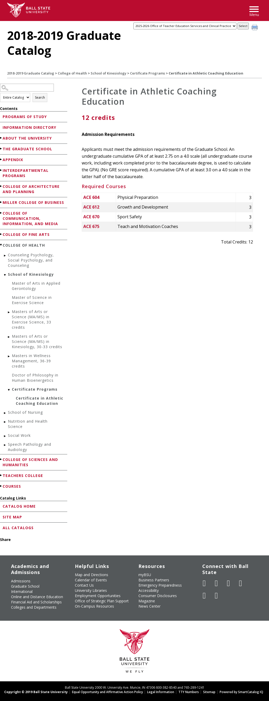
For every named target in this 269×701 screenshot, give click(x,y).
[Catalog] (184, 26)
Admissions (20, 580)
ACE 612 (91, 207)
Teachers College (23, 475)
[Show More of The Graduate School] (1, 148)
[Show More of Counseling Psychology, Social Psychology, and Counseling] (5, 255)
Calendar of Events (91, 579)
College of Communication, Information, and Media (30, 218)
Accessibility (148, 590)
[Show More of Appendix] (1, 159)
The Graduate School (27, 148)
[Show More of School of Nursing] (5, 413)
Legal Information (160, 692)
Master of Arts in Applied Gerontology (36, 286)
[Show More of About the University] (1, 138)
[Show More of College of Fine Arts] (1, 234)
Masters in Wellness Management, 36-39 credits (31, 361)
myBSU (144, 574)
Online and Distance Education (37, 596)
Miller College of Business (33, 202)
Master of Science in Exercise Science (32, 300)
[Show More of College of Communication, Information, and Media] (1, 213)
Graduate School (25, 586)
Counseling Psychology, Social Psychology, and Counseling (31, 260)
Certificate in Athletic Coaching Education (39, 401)
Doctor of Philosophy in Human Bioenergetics (35, 378)
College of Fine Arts (26, 234)
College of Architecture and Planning (31, 189)
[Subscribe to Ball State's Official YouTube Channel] (228, 583)
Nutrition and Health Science (28, 424)
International (22, 591)
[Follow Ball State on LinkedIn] (204, 595)
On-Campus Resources (94, 606)
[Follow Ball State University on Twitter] (216, 583)
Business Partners (153, 579)
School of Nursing (25, 412)
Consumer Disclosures (157, 595)
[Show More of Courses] (1, 486)
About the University (27, 138)
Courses (12, 486)
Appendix (13, 159)
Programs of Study (25, 116)
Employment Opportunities (98, 595)
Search (40, 97)
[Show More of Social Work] (5, 436)
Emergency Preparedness (160, 585)
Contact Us (84, 585)
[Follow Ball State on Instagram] (241, 583)
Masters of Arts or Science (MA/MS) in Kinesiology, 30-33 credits (37, 341)
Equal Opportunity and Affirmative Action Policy (107, 692)
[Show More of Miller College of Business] (1, 202)
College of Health (72, 73)
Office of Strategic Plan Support (102, 600)
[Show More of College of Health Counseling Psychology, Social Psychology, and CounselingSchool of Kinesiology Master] (1, 245)
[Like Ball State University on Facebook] (204, 583)
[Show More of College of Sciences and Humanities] (1, 459)
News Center (149, 606)
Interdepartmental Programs (26, 173)
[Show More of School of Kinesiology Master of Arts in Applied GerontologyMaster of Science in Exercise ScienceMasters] (5, 275)
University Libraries (91, 590)
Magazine (146, 600)
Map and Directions (91, 574)
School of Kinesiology (108, 73)
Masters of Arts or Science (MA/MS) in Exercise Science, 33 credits (31, 319)
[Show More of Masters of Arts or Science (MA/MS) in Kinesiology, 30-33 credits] (9, 337)
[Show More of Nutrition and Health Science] (5, 422)
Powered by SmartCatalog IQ (241, 692)
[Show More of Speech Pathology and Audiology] (5, 445)
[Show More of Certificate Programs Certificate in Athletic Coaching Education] (9, 390)
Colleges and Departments (33, 607)
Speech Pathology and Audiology (29, 447)
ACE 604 (91, 197)
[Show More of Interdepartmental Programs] (1, 170)
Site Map (12, 516)
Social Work (19, 435)
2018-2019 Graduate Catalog (30, 73)
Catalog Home (19, 506)
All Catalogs (18, 527)
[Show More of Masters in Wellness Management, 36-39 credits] (9, 356)
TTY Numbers (188, 692)
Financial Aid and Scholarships (36, 601)
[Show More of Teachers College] (1, 475)
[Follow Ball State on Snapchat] (216, 595)
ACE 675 (91, 226)
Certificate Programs (147, 73)
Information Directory (29, 127)
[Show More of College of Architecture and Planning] (1, 186)
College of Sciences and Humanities (30, 462)
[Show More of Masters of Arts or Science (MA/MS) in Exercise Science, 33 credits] (9, 312)
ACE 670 (91, 217)
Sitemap (209, 692)
